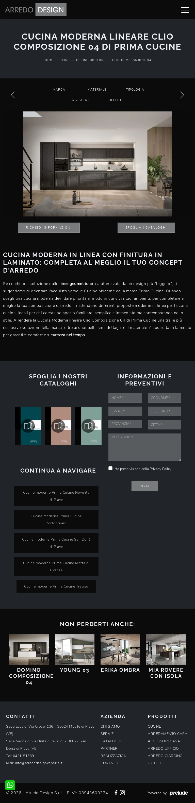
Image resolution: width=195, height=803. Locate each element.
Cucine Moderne (91, 60)
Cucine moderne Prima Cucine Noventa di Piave (56, 496)
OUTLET (155, 763)
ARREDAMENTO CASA (167, 733)
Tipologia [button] (135, 90)
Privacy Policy (161, 469)
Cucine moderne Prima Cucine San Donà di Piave (56, 543)
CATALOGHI (111, 741)
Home (48, 60)
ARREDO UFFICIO (163, 748)
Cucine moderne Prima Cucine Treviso (56, 586)
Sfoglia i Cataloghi (146, 228)
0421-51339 (23, 756)
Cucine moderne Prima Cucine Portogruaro (56, 519)
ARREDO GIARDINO (165, 756)
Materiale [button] (97, 90)
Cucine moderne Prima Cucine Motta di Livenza (56, 566)
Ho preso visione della (143, 469)
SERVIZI (108, 733)
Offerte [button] (116, 100)
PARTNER (109, 748)
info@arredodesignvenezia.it (39, 763)
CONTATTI (109, 763)
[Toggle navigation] (185, 9)
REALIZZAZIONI (114, 756)
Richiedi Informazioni (49, 228)
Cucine (63, 60)
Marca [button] (59, 90)
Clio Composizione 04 (131, 60)
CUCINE (154, 726)
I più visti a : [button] (78, 100)
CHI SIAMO (110, 726)
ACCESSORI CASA (164, 741)
